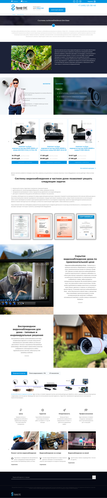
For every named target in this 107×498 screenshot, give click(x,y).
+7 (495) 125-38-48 (87, 5)
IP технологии (54, 373)
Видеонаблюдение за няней (78, 453)
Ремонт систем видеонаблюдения (23, 453)
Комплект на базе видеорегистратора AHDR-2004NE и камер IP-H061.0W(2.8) (82, 148)
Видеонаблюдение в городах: (21, 477)
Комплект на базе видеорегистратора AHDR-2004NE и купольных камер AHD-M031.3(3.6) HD (53, 148)
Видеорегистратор (19, 373)
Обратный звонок (57, 10)
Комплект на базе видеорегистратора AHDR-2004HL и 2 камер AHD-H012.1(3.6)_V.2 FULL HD (25, 148)
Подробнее (14, 464)
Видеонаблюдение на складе (50, 453)
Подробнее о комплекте (25, 162)
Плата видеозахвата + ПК (37, 373)
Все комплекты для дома (87, 168)
